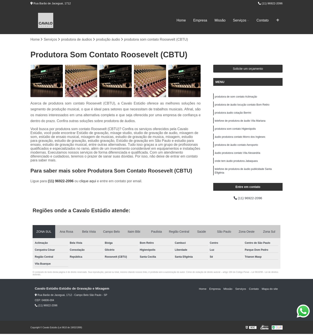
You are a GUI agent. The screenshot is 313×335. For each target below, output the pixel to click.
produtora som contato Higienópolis (235, 129)
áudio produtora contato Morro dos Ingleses (240, 138)
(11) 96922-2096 (270, 3)
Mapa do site (270, 289)
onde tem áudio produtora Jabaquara (236, 162)
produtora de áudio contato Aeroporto (236, 146)
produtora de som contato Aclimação (236, 96)
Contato (262, 20)
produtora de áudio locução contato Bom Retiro (242, 105)
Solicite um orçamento (248, 69)
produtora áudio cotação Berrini (233, 113)
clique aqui (87, 181)
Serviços (239, 20)
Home (181, 20)
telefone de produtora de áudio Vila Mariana (240, 121)
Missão (220, 20)
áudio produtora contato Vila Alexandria (237, 154)
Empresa (200, 20)
